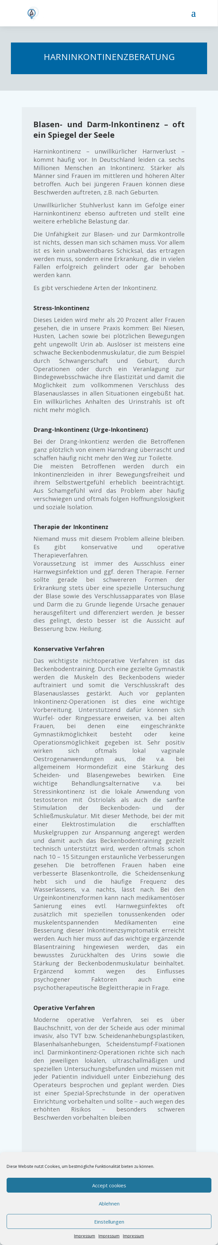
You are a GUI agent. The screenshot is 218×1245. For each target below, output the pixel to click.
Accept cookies (109, 1185)
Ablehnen (109, 1203)
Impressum (84, 1236)
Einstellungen (109, 1221)
